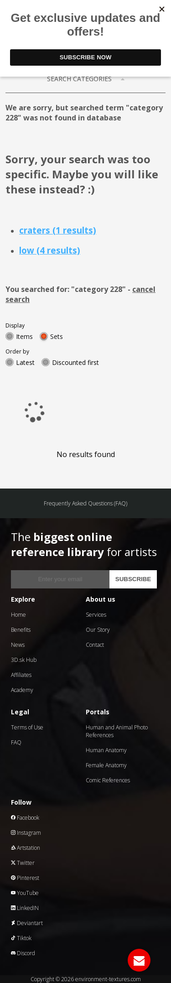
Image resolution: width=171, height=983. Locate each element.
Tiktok (21, 938)
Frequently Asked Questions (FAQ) (85, 503)
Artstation (25, 848)
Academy (22, 690)
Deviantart (27, 923)
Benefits (21, 630)
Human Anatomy (106, 750)
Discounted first (75, 362)
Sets (56, 336)
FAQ (16, 742)
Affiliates (21, 675)
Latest (25, 362)
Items (24, 336)
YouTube (25, 893)
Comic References (108, 780)
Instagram (26, 833)
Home (18, 615)
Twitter (23, 863)
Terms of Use (27, 727)
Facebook (25, 818)
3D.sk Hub (23, 660)
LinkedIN (25, 908)
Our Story (98, 630)
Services (96, 615)
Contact (95, 645)
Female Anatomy (106, 765)
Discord (23, 953)
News (18, 645)
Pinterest (25, 878)
